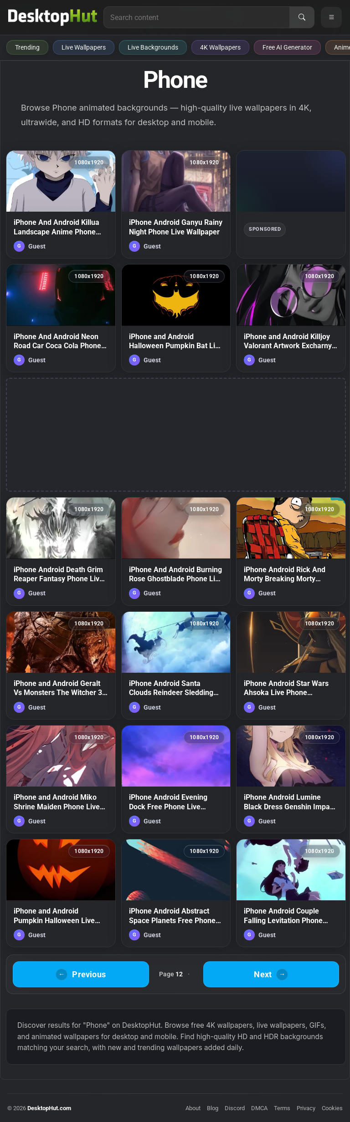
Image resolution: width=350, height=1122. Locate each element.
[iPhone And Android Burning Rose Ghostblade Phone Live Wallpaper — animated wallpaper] (176, 551)
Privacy (306, 1108)
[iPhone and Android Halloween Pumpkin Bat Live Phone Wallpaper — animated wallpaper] (176, 318)
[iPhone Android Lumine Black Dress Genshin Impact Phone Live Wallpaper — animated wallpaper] (291, 779)
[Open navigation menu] (331, 17)
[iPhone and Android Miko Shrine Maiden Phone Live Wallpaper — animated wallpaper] (60, 779)
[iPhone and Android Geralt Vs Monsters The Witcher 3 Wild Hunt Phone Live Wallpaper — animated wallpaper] (60, 665)
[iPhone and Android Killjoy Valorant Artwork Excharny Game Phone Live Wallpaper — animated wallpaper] (291, 318)
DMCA (259, 1108)
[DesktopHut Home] (52, 17)
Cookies (332, 1108)
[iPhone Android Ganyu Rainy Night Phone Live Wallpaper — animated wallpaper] (176, 204)
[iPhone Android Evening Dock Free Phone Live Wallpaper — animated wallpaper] (176, 779)
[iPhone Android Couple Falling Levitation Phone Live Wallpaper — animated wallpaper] (291, 893)
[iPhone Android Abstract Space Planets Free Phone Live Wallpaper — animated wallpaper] (176, 893)
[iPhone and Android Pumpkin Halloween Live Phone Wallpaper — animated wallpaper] (60, 893)
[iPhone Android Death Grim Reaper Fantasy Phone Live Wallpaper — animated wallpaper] (60, 551)
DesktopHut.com (49, 1108)
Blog (212, 1108)
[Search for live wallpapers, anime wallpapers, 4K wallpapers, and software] (196, 17)
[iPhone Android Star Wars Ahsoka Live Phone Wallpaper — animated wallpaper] (291, 665)
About (193, 1108)
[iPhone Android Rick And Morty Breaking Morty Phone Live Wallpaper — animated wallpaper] (291, 551)
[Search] (301, 17)
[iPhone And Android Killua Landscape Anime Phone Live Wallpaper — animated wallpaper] (60, 204)
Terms (282, 1108)
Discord (235, 1108)
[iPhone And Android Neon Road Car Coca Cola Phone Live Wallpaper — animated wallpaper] (60, 318)
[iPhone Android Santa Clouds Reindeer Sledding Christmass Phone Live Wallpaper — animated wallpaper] (176, 665)
